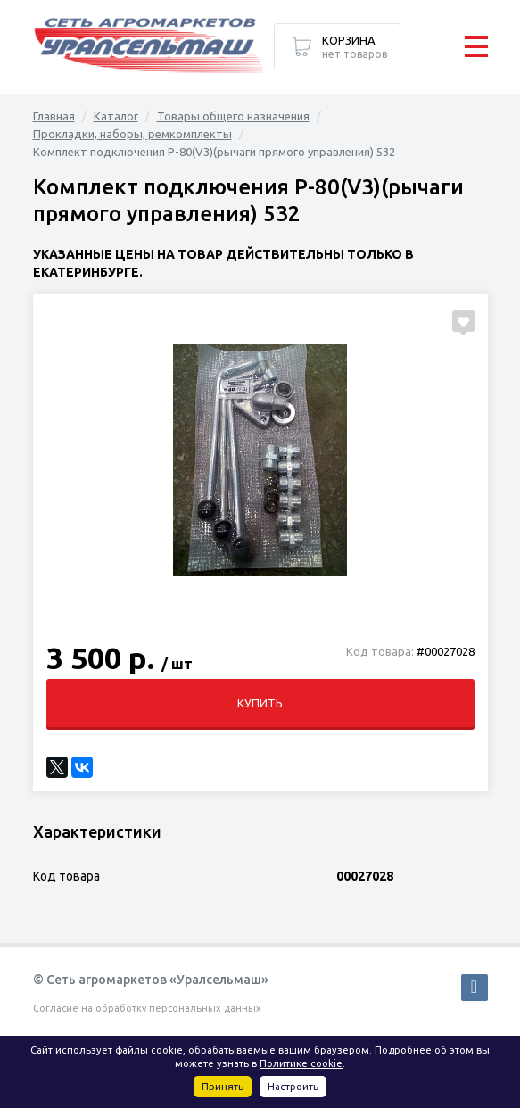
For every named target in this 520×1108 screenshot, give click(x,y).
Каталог (116, 116)
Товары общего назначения (233, 116)
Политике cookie (301, 1063)
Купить (260, 703)
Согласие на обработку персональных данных (147, 1008)
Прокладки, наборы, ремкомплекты (132, 134)
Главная (54, 116)
